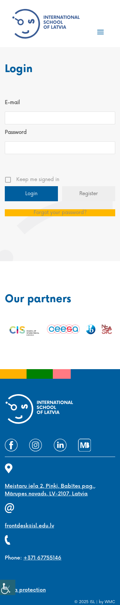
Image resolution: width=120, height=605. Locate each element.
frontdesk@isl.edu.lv (29, 526)
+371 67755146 (42, 558)
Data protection (25, 590)
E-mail (12, 103)
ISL (92, 602)
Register (88, 194)
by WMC (107, 602)
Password (16, 132)
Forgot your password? (60, 213)
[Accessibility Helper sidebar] (7, 587)
